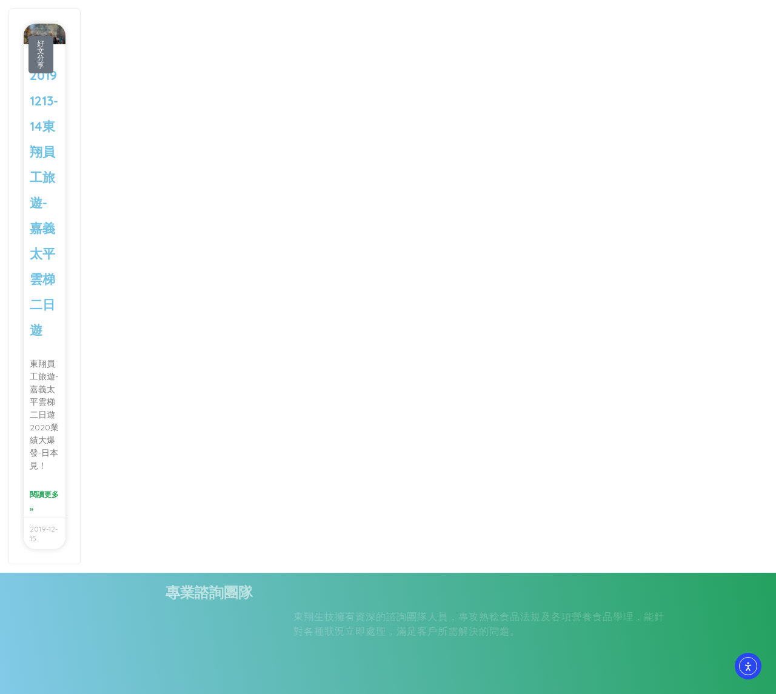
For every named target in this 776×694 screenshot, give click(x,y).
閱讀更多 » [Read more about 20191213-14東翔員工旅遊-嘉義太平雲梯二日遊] (44, 501)
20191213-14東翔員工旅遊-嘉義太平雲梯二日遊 (44, 202)
